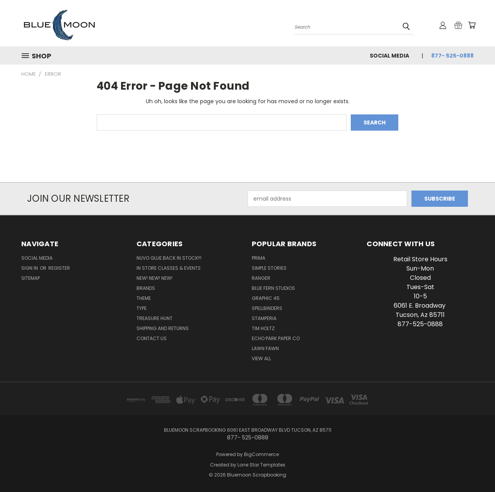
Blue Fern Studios (273, 288)
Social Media (389, 56)
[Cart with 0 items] (472, 25)
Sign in (30, 268)
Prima (258, 258)
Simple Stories (269, 268)
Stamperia (264, 318)
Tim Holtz (263, 328)
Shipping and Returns (163, 328)
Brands (146, 288)
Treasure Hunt (154, 318)
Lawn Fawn (265, 348)
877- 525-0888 (452, 56)
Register (59, 268)
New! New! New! (154, 278)
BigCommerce (261, 454)
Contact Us (152, 338)
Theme (144, 298)
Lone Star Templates (261, 464)
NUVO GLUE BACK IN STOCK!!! (169, 258)
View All (261, 358)
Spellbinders (267, 308)
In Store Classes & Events (169, 268)
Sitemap (30, 278)
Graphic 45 (266, 298)
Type (142, 308)
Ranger (261, 278)
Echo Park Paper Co (276, 338)
